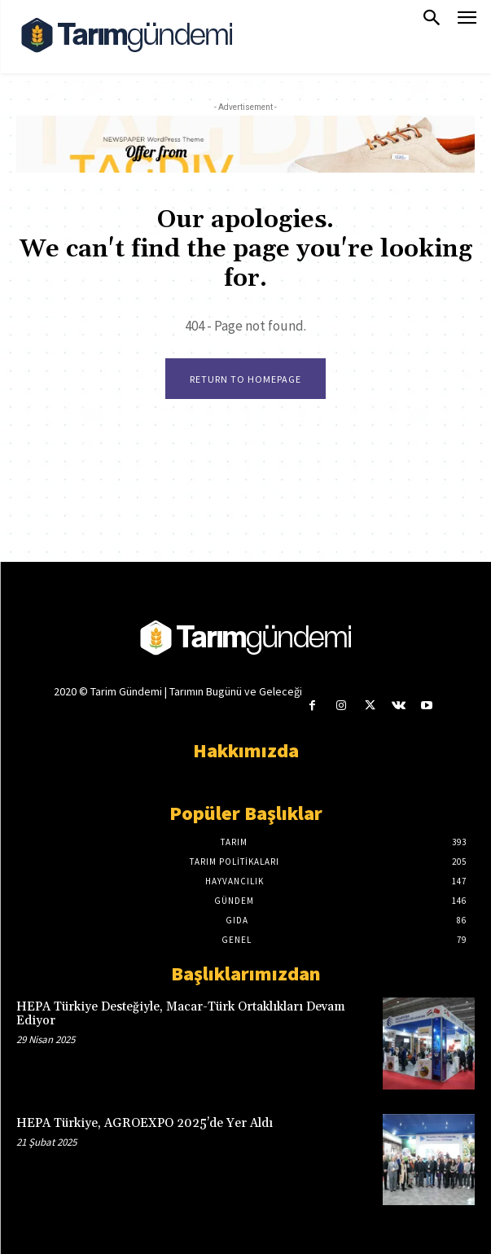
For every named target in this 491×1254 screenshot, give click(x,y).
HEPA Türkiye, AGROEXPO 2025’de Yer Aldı (144, 1123)
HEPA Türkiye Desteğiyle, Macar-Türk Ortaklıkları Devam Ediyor (180, 1013)
